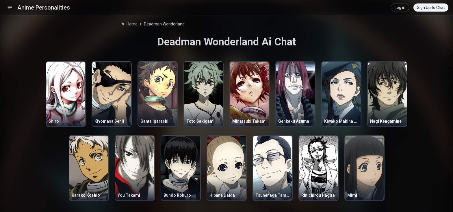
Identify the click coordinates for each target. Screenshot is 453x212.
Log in (400, 7)
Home (129, 24)
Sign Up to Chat (431, 7)
